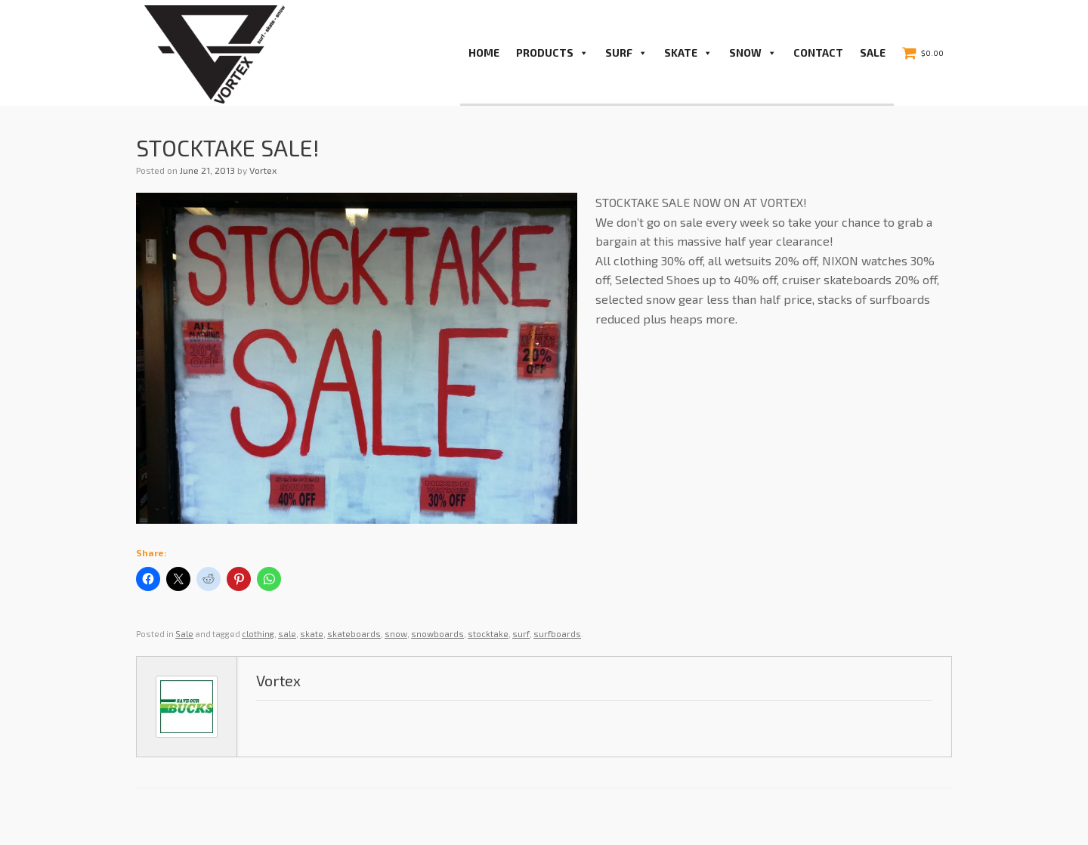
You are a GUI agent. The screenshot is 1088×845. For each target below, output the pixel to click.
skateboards (354, 634)
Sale (873, 52)
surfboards (557, 634)
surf (521, 634)
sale (287, 634)
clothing (258, 634)
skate (311, 634)
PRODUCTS (552, 53)
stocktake (488, 634)
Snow (753, 53)
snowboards (437, 634)
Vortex (263, 170)
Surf (626, 53)
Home (483, 52)
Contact (818, 52)
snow (396, 634)
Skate (688, 53)
